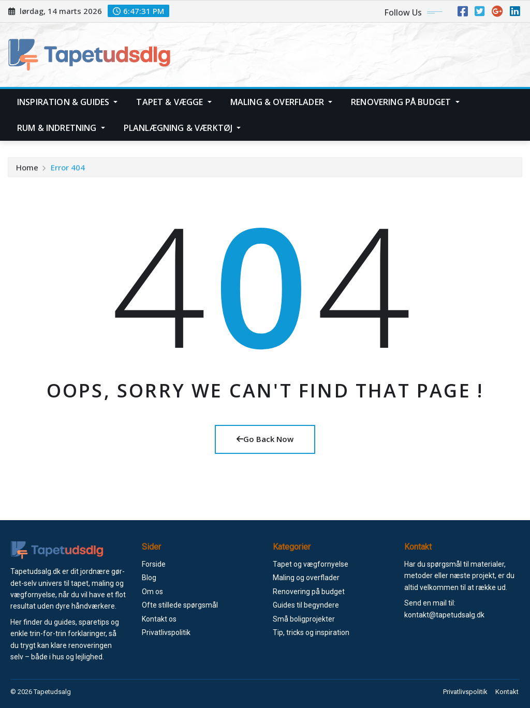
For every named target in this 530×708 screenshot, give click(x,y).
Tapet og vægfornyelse (310, 564)
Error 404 (68, 171)
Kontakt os (159, 619)
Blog (149, 577)
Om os (152, 591)
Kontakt (508, 692)
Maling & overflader (281, 102)
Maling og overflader (306, 577)
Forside (154, 564)
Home (27, 171)
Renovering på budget (405, 102)
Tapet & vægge (173, 102)
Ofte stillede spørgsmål (180, 605)
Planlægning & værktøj (182, 128)
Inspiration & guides (67, 102)
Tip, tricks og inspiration (311, 632)
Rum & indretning (61, 128)
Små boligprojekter (304, 619)
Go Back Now (265, 439)
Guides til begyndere (306, 605)
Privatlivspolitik (166, 632)
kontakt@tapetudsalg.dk (444, 615)
